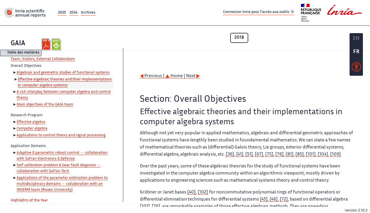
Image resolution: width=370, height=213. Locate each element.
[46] (274, 199)
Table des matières (23, 53)
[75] (269, 154)
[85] (299, 154)
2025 (62, 12)
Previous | (152, 76)
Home (174, 76)
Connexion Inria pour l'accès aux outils (258, 12)
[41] (240, 154)
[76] (279, 154)
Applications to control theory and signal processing (61, 135)
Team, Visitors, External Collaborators (43, 59)
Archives (88, 12)
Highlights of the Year (29, 200)
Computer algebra (32, 128)
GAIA (18, 44)
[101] (311, 154)
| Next (192, 76)
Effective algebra (31, 122)
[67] (259, 154)
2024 (74, 12)
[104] (323, 154)
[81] (290, 154)
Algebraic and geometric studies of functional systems (63, 73)
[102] (203, 192)
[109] (335, 154)
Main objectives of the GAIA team (45, 104)
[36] (230, 154)
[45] (264, 199)
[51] (249, 154)
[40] (191, 192)
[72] (284, 199)
